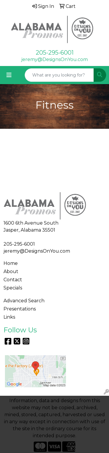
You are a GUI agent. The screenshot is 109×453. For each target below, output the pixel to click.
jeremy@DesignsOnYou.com (54, 59)
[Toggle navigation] (9, 75)
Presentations (19, 309)
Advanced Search (23, 300)
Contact (12, 279)
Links (9, 317)
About (10, 271)
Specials (12, 288)
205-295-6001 (55, 52)
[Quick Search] (59, 75)
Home (10, 263)
